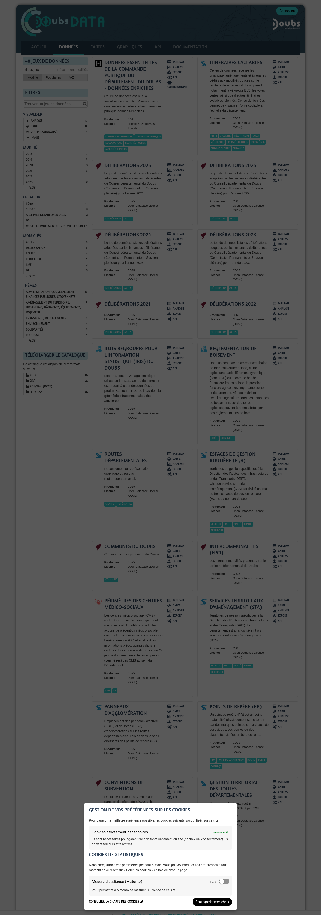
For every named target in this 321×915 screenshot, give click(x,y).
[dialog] (160, 856)
